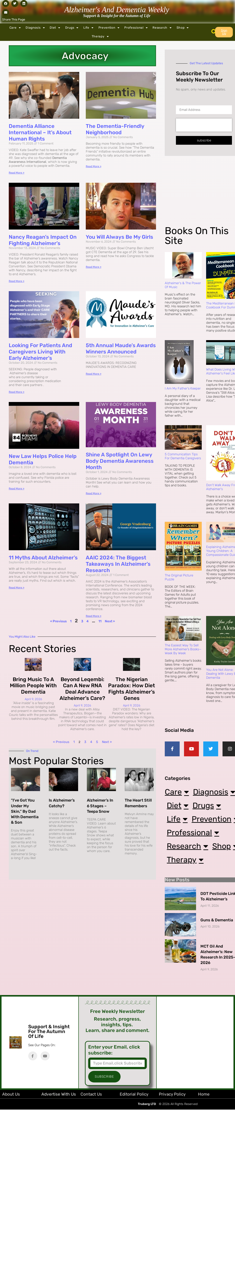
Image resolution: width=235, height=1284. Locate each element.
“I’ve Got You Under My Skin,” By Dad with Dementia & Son (25, 811)
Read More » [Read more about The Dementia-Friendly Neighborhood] (93, 166)
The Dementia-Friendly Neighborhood (115, 129)
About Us (11, 1156)
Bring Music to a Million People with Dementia (33, 685)
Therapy (100, 36)
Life (88, 27)
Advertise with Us (58, 1156)
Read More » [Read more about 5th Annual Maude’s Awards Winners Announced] (93, 373)
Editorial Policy (134, 1156)
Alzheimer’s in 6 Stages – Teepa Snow (100, 806)
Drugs (72, 27)
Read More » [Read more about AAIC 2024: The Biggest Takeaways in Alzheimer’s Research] (93, 616)
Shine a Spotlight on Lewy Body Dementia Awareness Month (120, 461)
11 (100, 621)
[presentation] (204, 125)
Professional (136, 27)
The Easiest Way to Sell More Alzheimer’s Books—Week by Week (183, 649)
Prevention (109, 27)
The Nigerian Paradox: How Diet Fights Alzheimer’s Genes (131, 688)
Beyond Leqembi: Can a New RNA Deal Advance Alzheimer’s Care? (82, 688)
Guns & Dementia (216, 982)
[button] (5, 3)
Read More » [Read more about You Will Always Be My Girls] (93, 266)
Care (15, 27)
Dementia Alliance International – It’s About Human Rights (40, 132)
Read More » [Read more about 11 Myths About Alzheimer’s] (16, 587)
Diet (55, 27)
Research (162, 27)
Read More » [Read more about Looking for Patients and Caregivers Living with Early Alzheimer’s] (16, 391)
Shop (183, 27)
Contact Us (91, 1156)
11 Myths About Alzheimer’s (43, 558)
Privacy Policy (172, 1156)
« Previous (58, 621)
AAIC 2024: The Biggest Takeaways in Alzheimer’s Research (118, 564)
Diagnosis (35, 27)
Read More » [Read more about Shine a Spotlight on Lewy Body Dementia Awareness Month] (93, 493)
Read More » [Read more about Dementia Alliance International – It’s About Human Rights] (16, 172)
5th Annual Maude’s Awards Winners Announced (121, 348)
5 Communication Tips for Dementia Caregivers (183, 456)
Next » (110, 621)
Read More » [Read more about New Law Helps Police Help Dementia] (16, 488)
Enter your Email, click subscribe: (114, 1112)
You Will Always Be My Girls (119, 237)
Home (204, 1156)
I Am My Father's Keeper (183, 388)
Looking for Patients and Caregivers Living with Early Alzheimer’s (40, 351)
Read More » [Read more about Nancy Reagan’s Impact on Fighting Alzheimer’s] (16, 281)
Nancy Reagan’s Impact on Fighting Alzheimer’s (43, 240)
